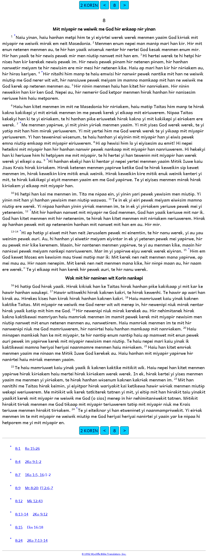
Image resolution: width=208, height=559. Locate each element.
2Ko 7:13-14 (37, 540)
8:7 (17, 474)
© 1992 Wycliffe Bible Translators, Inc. (104, 554)
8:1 (17, 448)
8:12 (19, 501)
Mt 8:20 (31, 488)
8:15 (19, 527)
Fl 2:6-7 (46, 488)
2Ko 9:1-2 (33, 461)
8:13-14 (21, 514)
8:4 (17, 461)
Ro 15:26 (32, 448)
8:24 (19, 540)
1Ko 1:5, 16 (34, 474)
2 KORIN (89, 5)
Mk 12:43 (35, 501)
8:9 (17, 488)
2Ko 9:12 (40, 514)
